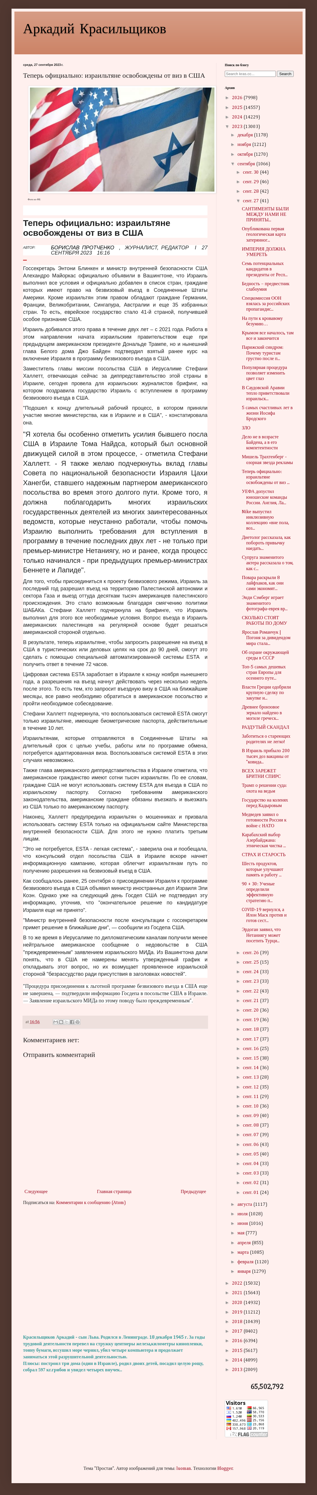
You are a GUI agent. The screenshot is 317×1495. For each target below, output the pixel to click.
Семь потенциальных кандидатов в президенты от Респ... (265, 269)
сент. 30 (251, 172)
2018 (238, 1322)
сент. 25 (251, 962)
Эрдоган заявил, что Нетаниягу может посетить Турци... (261, 935)
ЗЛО (246, 428)
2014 (238, 1360)
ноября (244, 144)
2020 (238, 1303)
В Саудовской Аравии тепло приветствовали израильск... (265, 393)
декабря (245, 135)
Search (285, 74)
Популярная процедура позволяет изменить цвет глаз (264, 373)
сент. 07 (251, 1135)
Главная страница (114, 1192)
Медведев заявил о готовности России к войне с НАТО (264, 820)
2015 (238, 1351)
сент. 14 (251, 1068)
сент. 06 (251, 1144)
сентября (246, 164)
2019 (238, 1312)
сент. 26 (251, 953)
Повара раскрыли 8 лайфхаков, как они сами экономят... (263, 583)
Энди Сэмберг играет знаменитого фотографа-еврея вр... (265, 603)
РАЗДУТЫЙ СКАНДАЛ (265, 727)
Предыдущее (193, 1192)
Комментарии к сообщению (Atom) (91, 1203)
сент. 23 (251, 981)
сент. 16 (251, 1049)
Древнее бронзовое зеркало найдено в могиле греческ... (262, 713)
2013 (238, 1370)
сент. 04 (251, 1164)
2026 (238, 98)
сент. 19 (251, 1020)
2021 (238, 1293)
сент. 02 (251, 1183)
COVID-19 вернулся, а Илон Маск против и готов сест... (264, 915)
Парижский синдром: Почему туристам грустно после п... (262, 353)
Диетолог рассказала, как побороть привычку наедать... (266, 543)
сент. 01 (251, 1192)
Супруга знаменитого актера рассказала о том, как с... (267, 563)
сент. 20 (251, 1010)
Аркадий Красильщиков (94, 28)
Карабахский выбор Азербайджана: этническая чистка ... (264, 840)
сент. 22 (251, 991)
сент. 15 (251, 1058)
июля (243, 1214)
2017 (238, 1331)
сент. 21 (251, 1001)
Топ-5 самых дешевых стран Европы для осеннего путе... (264, 672)
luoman (183, 1468)
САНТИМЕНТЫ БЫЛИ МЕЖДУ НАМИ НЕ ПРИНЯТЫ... (265, 214)
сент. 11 (251, 1097)
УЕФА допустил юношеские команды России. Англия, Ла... (264, 497)
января (244, 1271)
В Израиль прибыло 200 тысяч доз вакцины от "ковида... (266, 756)
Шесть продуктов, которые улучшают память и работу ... (262, 869)
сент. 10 (251, 1106)
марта (243, 1252)
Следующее (36, 1192)
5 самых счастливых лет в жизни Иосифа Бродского (267, 413)
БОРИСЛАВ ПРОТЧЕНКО (82, 248)
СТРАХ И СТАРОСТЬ (264, 855)
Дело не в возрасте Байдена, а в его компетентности (260, 442)
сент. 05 (251, 1154)
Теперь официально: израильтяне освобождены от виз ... (266, 477)
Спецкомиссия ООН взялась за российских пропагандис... (266, 304)
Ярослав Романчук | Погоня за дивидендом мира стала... (266, 638)
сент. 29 (251, 182)
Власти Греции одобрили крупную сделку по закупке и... (266, 693)
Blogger (225, 1468)
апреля (244, 1243)
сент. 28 (251, 191)
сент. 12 (251, 1087)
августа (245, 1204)
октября (245, 154)
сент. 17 (251, 1039)
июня (243, 1223)
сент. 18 (251, 1029)
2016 (238, 1341)
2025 (238, 107)
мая (241, 1233)
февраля (246, 1262)
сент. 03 (251, 1173)
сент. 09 (251, 1116)
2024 (238, 117)
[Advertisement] (115, 1270)
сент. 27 (251, 201)
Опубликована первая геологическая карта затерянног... (264, 234)
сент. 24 (251, 972)
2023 (238, 127)
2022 (238, 1283)
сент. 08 (251, 1125)
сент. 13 (251, 1077)
